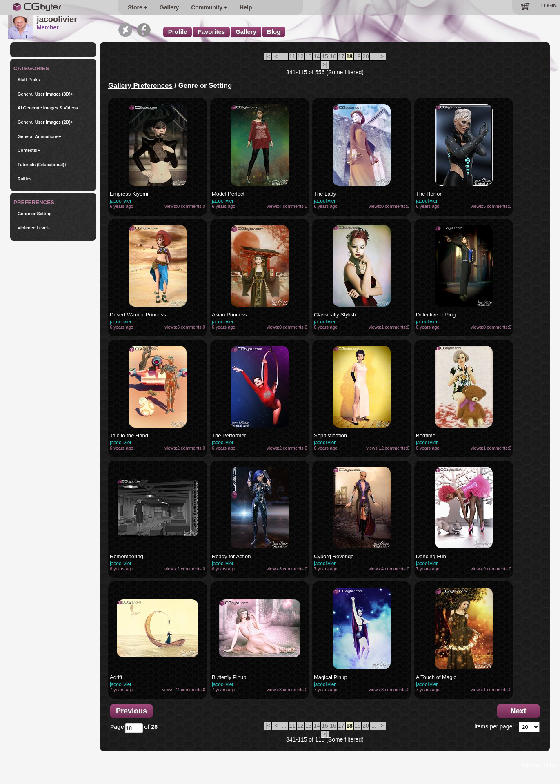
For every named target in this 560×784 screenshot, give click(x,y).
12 (300, 56)
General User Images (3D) (45, 94)
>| (324, 64)
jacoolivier (120, 201)
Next (518, 711)
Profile (177, 31)
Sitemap (532, 765)
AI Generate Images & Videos (48, 108)
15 (325, 56)
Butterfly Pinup (229, 677)
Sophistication (330, 435)
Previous (131, 711)
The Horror (429, 194)
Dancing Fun (431, 556)
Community (202, 7)
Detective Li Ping (436, 315)
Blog (273, 31)
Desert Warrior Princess (138, 315)
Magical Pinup (330, 677)
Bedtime (426, 435)
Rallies (24, 179)
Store (135, 7)
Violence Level (34, 228)
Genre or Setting (36, 214)
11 (292, 56)
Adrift (116, 677)
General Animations (39, 136)
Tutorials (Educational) (42, 165)
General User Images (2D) (45, 122)
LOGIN (549, 6)
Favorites (211, 31)
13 (308, 56)
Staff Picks (29, 80)
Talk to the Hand (129, 435)
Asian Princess (229, 315)
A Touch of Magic (436, 677)
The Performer (229, 435)
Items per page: (494, 726)
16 (333, 56)
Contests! (29, 150)
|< (267, 56)
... (284, 56)
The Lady (325, 194)
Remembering (126, 556)
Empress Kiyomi (129, 194)
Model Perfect (228, 194)
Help (236, 7)
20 (365, 56)
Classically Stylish (335, 315)
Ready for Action (231, 556)
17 (341, 56)
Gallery (164, 7)
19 (357, 56)
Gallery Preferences (140, 85)
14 (316, 56)
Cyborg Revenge (334, 556)
